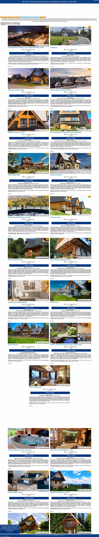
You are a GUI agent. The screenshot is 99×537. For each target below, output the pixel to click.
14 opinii (36, 310)
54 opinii (37, 458)
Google (17, 525)
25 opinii (42, 56)
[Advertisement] (49, 418)
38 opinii (75, 225)
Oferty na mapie (10, 17)
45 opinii (74, 56)
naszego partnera (24, 106)
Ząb (47, 26)
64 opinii (55, 395)
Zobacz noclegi (29, 53)
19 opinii (78, 268)
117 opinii (75, 310)
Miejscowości (17, 17)
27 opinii (34, 500)
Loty (23, 17)
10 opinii (34, 268)
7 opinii (33, 353)
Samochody (30, 17)
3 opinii (35, 98)
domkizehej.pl (96, 0)
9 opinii (76, 183)
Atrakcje (36, 17)
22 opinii (33, 183)
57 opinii (82, 353)
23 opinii (78, 500)
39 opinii (79, 458)
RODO (12, 530)
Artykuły (42, 17)
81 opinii (79, 98)
